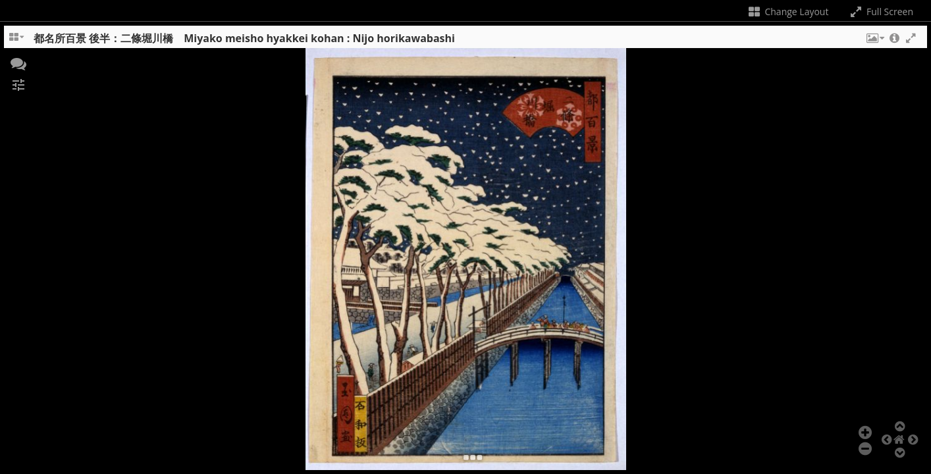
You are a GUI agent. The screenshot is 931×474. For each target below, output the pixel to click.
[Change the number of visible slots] (17, 41)
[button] (874, 41)
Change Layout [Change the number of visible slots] (788, 11)
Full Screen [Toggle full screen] (880, 11)
